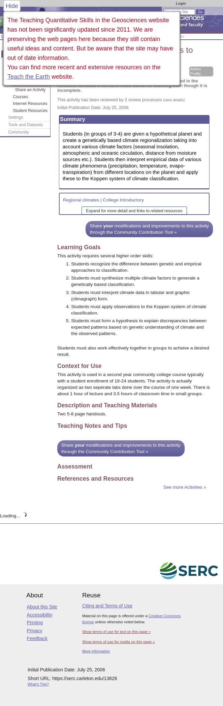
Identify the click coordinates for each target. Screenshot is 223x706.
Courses (20, 97)
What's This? (38, 684)
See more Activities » (184, 487)
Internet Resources (30, 103)
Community (18, 132)
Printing (35, 622)
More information (96, 651)
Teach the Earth (28, 76)
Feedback (37, 638)
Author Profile (195, 71)
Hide (12, 6)
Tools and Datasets (25, 124)
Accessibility (40, 615)
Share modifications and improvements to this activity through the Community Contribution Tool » (149, 229)
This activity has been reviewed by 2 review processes (121, 99)
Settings (15, 117)
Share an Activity (30, 89)
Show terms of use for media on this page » (118, 642)
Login (181, 3)
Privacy (34, 630)
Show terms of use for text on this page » (116, 632)
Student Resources (30, 110)
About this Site (42, 606)
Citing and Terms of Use (107, 605)
